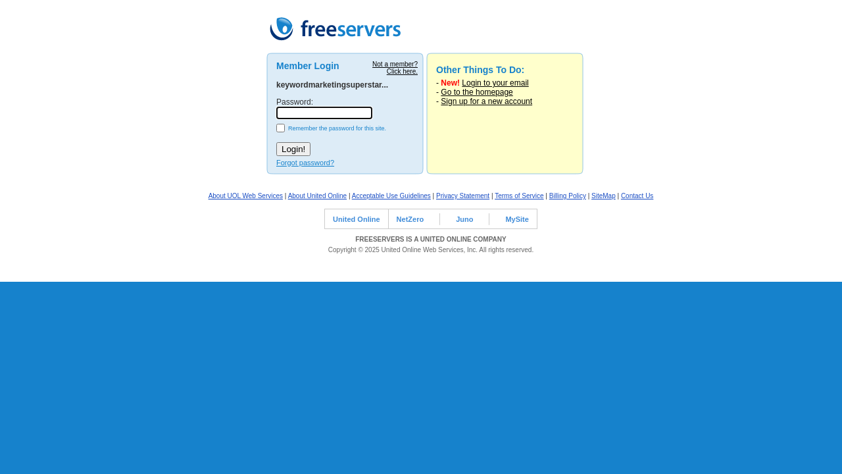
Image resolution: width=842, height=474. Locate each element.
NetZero (410, 219)
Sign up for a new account (486, 101)
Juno (464, 219)
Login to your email (495, 83)
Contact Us (637, 195)
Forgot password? (305, 163)
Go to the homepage (476, 92)
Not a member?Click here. (395, 68)
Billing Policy (567, 195)
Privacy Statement (462, 195)
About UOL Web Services (246, 195)
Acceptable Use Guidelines (391, 195)
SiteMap (603, 195)
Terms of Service (519, 195)
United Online (356, 219)
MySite (516, 219)
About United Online (317, 195)
